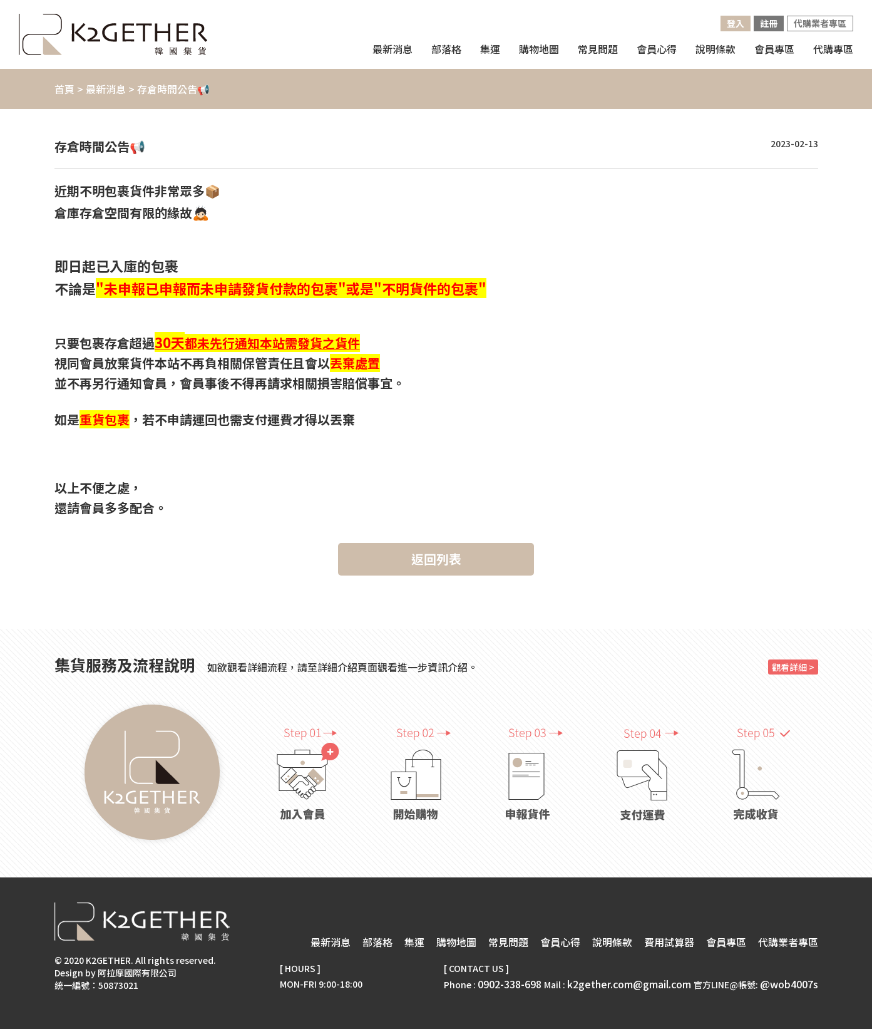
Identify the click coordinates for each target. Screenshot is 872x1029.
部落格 (446, 48)
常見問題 (598, 48)
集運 (414, 941)
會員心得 (657, 48)
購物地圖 (456, 941)
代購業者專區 (820, 23)
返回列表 (436, 559)
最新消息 (392, 48)
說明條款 (715, 48)
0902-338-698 (509, 983)
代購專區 (833, 48)
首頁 (64, 88)
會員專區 (774, 48)
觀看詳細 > (793, 667)
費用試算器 (669, 941)
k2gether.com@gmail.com (629, 983)
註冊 (768, 23)
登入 (735, 23)
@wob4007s (789, 983)
